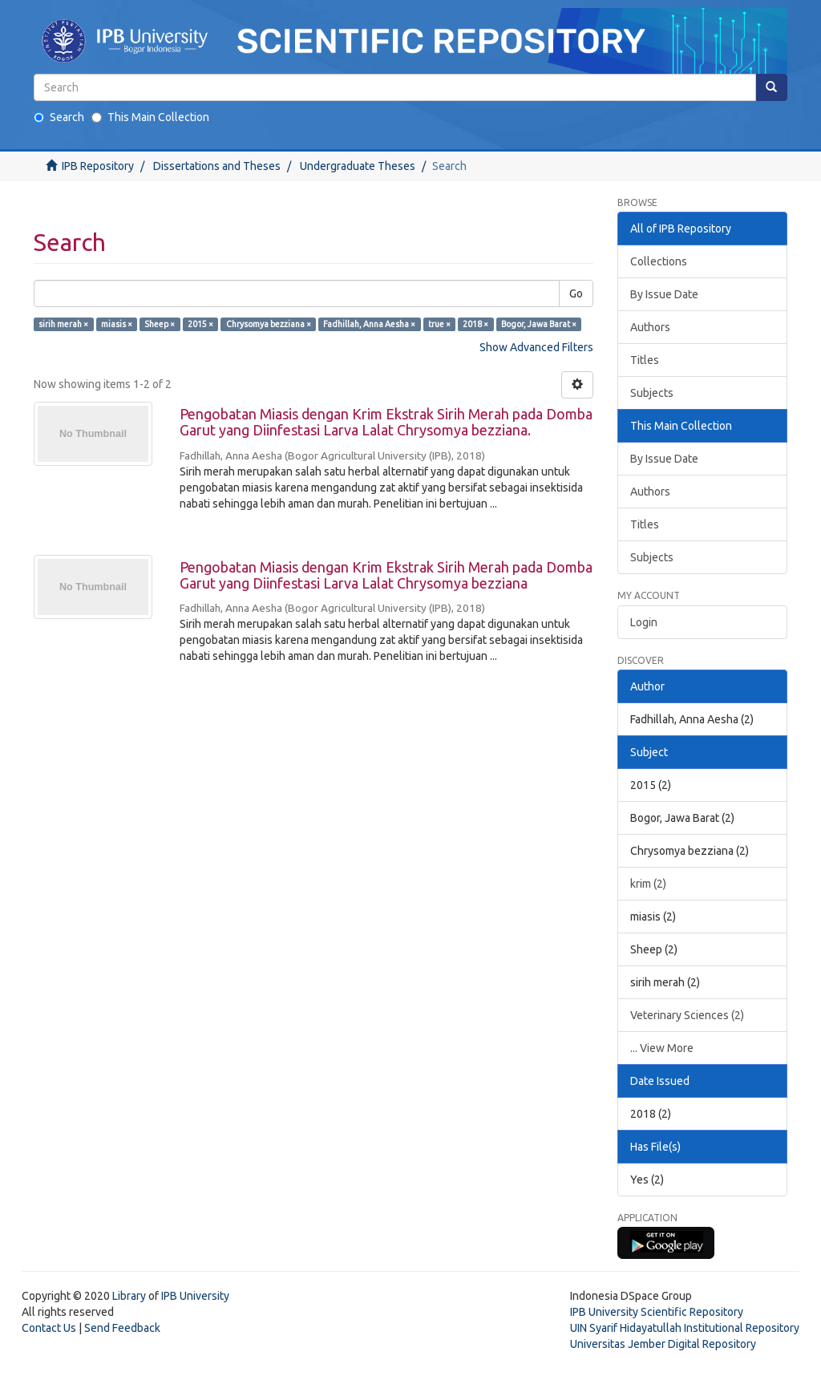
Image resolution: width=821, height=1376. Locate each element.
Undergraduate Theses (357, 166)
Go (576, 293)
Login (643, 622)
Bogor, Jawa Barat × (538, 324)
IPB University (195, 1295)
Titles (644, 360)
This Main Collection (150, 117)
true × (439, 324)
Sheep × (159, 324)
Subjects (651, 392)
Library (129, 1295)
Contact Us (49, 1327)
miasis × (116, 324)
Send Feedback (122, 1327)
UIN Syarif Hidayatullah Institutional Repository (684, 1327)
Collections (658, 261)
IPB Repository (98, 166)
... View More (662, 1048)
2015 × (200, 324)
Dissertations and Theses (217, 166)
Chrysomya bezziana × (268, 324)
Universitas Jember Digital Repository (663, 1344)
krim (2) (648, 883)
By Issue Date (664, 294)
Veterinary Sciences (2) (687, 1015)
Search (59, 117)
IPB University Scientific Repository (656, 1311)
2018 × (475, 324)
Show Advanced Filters (536, 347)
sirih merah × (63, 324)
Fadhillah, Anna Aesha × (369, 324)
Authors (650, 327)
